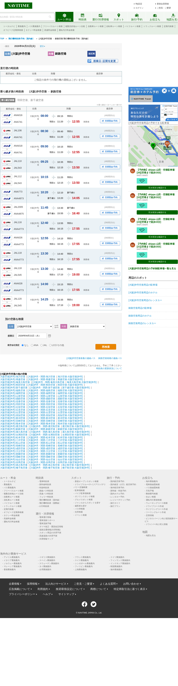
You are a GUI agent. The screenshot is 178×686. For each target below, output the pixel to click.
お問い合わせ (131, 583)
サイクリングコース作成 (157, 509)
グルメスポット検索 (84, 499)
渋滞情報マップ (46, 539)
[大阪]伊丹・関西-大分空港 (41, 451)
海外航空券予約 (117, 487)
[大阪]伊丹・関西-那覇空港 (41, 454)
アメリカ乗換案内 (12, 557)
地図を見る (151, 535)
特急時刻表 (44, 487)
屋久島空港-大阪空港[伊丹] (76, 432)
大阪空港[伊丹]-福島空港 (12, 390)
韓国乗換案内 (116, 566)
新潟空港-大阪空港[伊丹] (70, 418)
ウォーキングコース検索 (157, 503)
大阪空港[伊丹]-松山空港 (12, 443)
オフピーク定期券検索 (13, 30)
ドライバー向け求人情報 (157, 524)
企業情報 (14, 583)
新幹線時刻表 (45, 484)
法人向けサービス (55, 583)
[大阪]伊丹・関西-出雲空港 (41, 412)
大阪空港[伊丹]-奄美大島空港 (15, 382)
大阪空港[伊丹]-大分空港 (12, 451)
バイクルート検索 (132, 26)
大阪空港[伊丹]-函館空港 (12, 398)
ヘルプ (47, 594)
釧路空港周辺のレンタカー (142, 323)
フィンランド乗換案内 (120, 560)
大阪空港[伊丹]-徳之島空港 (13, 465)
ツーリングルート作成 (156, 512)
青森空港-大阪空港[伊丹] (70, 379)
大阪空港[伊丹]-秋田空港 (12, 384)
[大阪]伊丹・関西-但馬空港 (41, 462)
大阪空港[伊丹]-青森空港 (12, 379)
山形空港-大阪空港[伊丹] (70, 396)
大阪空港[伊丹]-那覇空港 (12, 454)
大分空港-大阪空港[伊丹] (70, 451)
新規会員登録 (163, 4)
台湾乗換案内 (45, 569)
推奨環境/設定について (69, 589)
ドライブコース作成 (155, 506)
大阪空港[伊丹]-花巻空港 (12, 401)
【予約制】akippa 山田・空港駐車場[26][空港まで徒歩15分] (156, 171)
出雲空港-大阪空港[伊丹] (70, 412)
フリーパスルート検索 (53, 26)
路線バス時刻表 (46, 491)
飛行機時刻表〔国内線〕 (50, 500)
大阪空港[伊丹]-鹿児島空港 (13, 426)
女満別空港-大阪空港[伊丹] (76, 434)
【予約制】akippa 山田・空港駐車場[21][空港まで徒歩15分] (156, 245)
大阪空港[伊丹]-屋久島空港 (13, 432)
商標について (98, 589)
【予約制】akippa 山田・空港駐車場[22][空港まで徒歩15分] (156, 196)
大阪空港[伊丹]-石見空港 (12, 409)
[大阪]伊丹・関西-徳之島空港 (45, 465)
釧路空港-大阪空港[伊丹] (70, 429)
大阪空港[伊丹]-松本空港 (12, 437)
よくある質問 (108, 583)
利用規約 (43, 589)
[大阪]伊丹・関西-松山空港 (41, 443)
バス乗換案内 (34, 26)
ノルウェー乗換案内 (13, 563)
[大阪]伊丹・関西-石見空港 (41, 409)
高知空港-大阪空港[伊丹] (70, 415)
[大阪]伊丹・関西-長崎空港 (41, 445)
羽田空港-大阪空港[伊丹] (70, 404)
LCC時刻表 (44, 506)
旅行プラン (115, 506)
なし (26, 345)
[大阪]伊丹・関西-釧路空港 (41, 429)
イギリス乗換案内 (47, 557)
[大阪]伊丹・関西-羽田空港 (41, 404)
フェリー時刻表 (46, 497)
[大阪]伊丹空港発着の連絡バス (80, 358)
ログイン (139, 8)
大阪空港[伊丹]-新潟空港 (12, 418)
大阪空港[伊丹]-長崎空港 (12, 445)
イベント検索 (81, 515)
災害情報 (150, 515)
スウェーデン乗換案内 (49, 563)
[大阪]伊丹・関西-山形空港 (41, 396)
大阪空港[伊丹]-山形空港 (12, 396)
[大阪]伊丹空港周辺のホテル (142, 292)
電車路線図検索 (153, 484)
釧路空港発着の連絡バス (110, 358)
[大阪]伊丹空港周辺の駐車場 (142, 284)
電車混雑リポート (47, 520)
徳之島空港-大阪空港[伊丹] (76, 465)
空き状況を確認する (157, 188)
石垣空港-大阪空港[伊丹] (70, 407)
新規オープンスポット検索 (87, 481)
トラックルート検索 (152, 26)
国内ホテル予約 (117, 494)
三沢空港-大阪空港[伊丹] (70, 440)
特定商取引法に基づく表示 (129, 589)
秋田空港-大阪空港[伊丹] (70, 384)
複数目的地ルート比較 (75, 26)
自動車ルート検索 (96, 26)
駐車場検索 (80, 490)
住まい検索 (151, 497)
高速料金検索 (50, 30)
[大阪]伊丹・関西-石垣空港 (41, 407)
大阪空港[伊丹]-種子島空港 (13, 467)
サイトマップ (66, 594)
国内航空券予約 (117, 481)
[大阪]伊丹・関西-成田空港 (41, 448)
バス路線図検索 (153, 487)
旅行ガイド (115, 503)
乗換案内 (22, 26)
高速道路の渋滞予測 (48, 536)
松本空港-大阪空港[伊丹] (70, 437)
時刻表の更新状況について (109, 368)
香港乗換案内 (10, 569)
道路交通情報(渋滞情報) (49, 530)
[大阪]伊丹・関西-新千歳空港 (45, 387)
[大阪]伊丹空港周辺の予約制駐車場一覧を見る (152, 268)
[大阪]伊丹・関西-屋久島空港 (45, 432)
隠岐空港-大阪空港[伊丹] (70, 456)
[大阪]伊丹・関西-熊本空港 (41, 423)
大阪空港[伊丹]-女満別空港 (13, 434)
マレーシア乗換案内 (13, 566)
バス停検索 (80, 509)
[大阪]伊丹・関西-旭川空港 (41, 376)
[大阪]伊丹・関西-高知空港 (41, 415)
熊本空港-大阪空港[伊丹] (70, 423)
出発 (7, 53)
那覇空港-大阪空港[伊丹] (70, 454)
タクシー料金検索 (33, 30)
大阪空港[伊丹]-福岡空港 (12, 393)
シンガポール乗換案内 (85, 563)
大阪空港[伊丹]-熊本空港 (12, 423)
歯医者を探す (81, 506)
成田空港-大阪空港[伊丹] (70, 448)
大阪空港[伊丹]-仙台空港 (12, 459)
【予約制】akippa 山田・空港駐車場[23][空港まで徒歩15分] (156, 220)
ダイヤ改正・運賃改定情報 (51, 526)
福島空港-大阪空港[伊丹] (70, 390)
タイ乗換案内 (45, 566)
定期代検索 (169, 26)
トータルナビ (9, 26)
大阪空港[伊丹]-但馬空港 (12, 462)
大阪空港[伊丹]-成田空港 (12, 448)
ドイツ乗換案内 (117, 557)
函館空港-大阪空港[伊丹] (70, 398)
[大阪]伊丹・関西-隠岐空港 (41, 456)
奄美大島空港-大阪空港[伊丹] (82, 382)
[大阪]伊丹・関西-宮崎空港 (41, 420)
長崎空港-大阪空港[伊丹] (70, 445)
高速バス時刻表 (46, 494)
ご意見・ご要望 (164, 8)
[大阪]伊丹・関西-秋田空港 (41, 384)
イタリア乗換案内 (12, 560)
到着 (51, 53)
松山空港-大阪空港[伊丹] (70, 443)
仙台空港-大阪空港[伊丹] (70, 459)
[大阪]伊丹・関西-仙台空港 (41, 459)
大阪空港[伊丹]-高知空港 (12, 415)
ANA (36, 345)
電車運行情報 (45, 517)
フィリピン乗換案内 (84, 566)
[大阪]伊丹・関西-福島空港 (41, 390)
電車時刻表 (44, 481)
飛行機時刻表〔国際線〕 (50, 503)
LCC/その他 (58, 345)
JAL (45, 345)
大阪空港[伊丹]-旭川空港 (12, 376)
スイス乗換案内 (82, 560)
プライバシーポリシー (22, 594)
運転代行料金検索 (67, 30)
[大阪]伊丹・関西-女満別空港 (45, 434)
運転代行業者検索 (154, 500)
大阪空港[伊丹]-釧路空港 (12, 429)
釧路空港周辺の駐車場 (140, 308)
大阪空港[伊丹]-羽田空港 (12, 404)
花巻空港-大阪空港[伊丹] (70, 401)
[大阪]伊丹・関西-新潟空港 (41, 418)
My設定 (139, 4)
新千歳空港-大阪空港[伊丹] (76, 387)
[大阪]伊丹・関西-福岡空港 (41, 393)
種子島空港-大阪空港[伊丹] (76, 467)
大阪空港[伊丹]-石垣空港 (12, 407)
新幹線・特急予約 (118, 491)
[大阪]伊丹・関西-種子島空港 (45, 467)
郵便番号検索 (152, 494)
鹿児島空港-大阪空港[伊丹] (76, 426)
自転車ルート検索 (114, 26)
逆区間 (91, 53)
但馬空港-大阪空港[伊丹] (70, 462)
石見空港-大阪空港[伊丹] (70, 409)
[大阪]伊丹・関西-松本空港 (41, 437)
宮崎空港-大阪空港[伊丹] (70, 420)
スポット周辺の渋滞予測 (50, 533)
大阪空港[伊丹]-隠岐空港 (12, 456)
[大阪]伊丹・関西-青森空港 (41, 379)
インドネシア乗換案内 (120, 563)
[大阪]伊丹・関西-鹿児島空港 (45, 426)
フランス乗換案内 (83, 557)
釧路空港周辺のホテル (140, 315)
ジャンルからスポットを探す (88, 503)
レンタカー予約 (117, 497)
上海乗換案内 (81, 569)
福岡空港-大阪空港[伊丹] (70, 393)
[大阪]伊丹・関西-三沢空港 (41, 440)
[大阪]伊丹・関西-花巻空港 (41, 401)
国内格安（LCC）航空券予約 (123, 484)
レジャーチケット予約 (120, 500)
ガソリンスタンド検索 (85, 496)
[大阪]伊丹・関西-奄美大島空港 (48, 382)
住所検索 (79, 512)
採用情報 (32, 583)
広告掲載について (19, 589)
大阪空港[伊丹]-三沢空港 (12, 440)
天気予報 (150, 491)
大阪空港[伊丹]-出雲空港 (12, 412)
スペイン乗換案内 (47, 560)
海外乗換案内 (152, 481)
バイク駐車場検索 (83, 493)
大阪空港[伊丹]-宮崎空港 (12, 420)
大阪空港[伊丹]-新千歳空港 (13, 387)
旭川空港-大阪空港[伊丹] (70, 376)
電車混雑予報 (45, 523)
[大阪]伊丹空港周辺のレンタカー (145, 300)
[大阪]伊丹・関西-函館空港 (41, 398)
